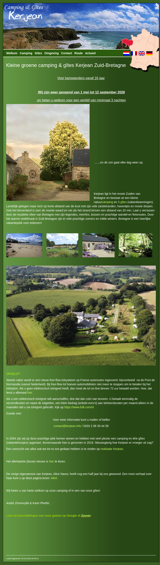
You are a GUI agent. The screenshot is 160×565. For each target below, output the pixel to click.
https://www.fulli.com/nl (79, 407)
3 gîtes (122, 202)
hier (29, 392)
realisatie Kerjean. (112, 449)
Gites (38, 53)
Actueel (90, 53)
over (88, 515)
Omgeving (51, 53)
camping (107, 202)
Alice (54, 478)
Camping (26, 53)
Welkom (11, 53)
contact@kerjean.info (67, 426)
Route (78, 53)
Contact (66, 53)
